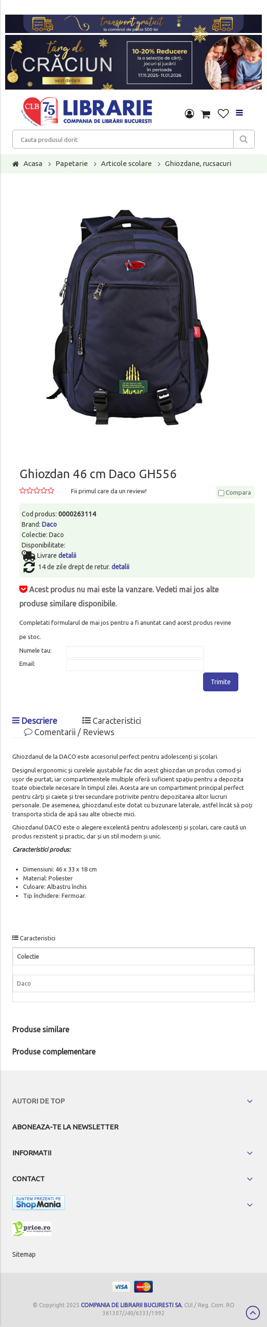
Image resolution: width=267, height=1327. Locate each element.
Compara (234, 492)
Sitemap (24, 1254)
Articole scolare (126, 163)
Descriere (34, 720)
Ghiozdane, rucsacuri (198, 163)
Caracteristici (111, 720)
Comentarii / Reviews (69, 732)
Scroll (253, 1313)
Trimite (221, 682)
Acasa (33, 163)
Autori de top (38, 1101)
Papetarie (71, 163)
